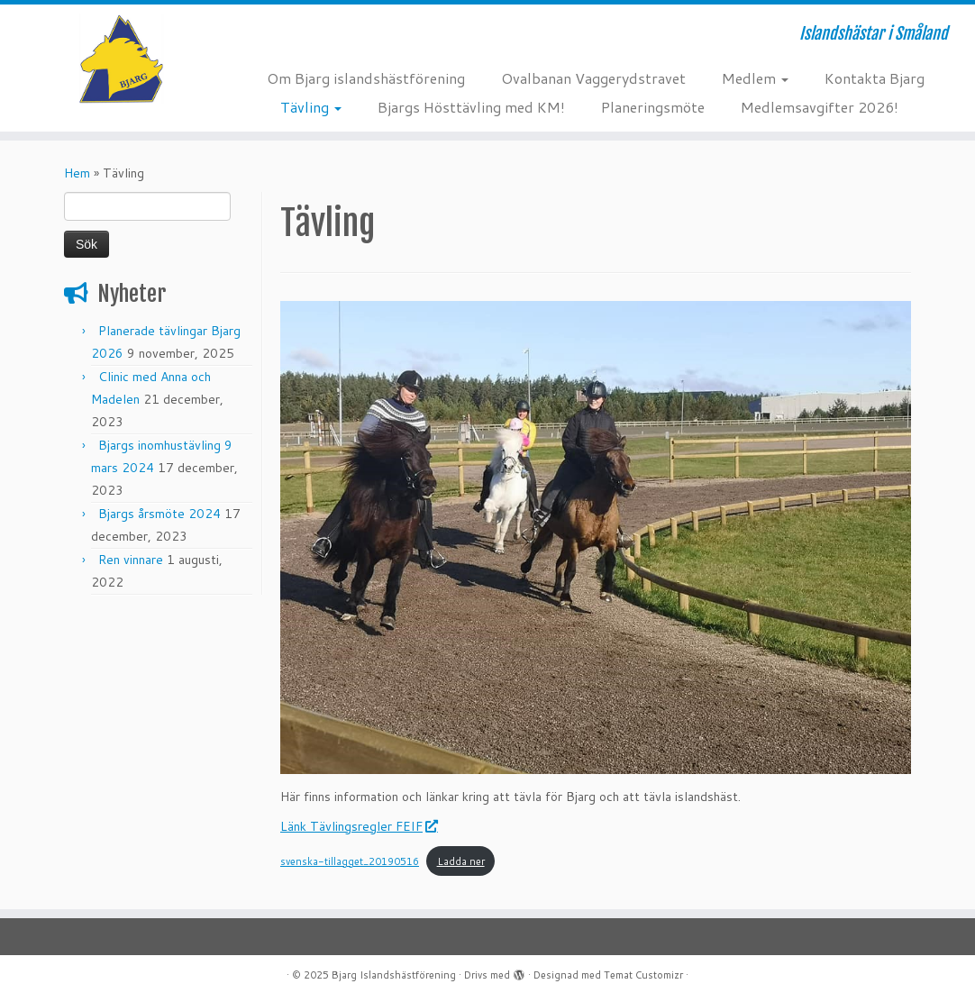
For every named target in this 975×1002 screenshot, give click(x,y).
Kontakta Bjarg (875, 78)
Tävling (311, 106)
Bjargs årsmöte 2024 (159, 514)
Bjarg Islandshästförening (394, 975)
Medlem (755, 78)
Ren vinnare (130, 560)
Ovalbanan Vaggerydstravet (593, 78)
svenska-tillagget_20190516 (349, 861)
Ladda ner (461, 861)
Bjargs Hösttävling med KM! (471, 106)
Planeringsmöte (653, 106)
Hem (77, 173)
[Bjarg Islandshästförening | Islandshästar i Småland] (114, 59)
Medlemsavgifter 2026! (819, 106)
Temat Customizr (643, 975)
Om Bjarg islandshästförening (366, 78)
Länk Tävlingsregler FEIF (358, 826)
